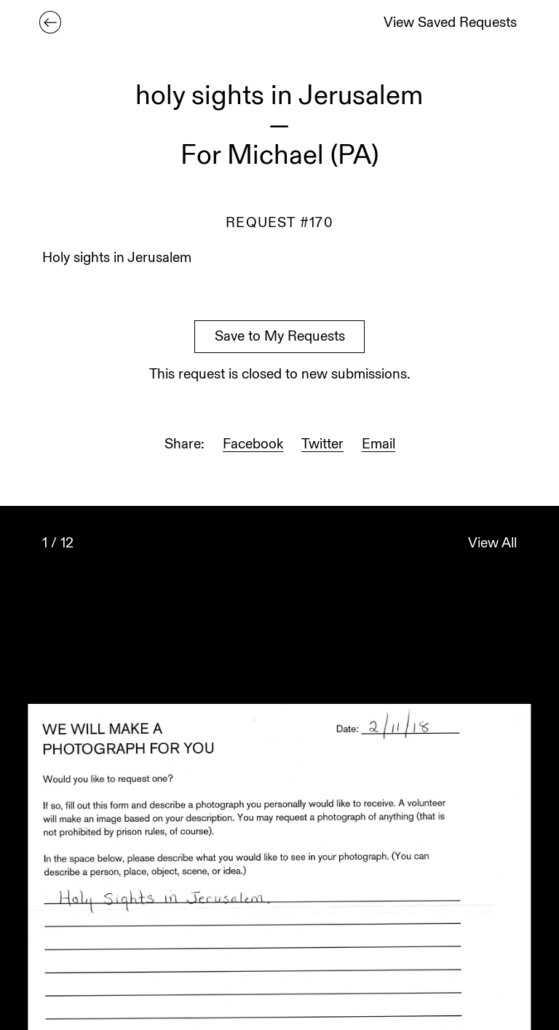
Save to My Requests (280, 337)
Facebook (253, 445)
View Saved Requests (450, 23)
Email (378, 445)
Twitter (322, 445)
